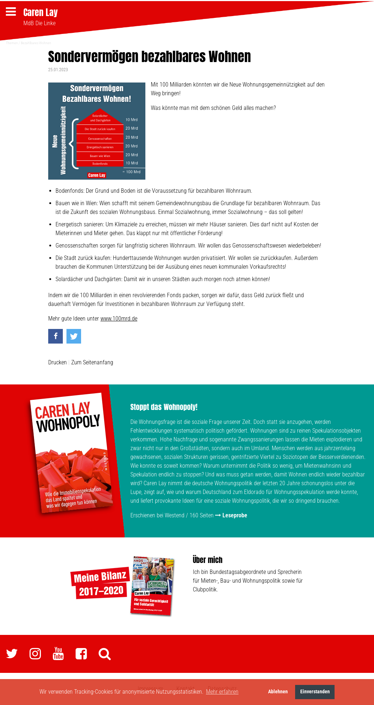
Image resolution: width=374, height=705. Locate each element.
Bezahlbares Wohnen (36, 43)
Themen (12, 43)
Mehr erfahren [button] (222, 691)
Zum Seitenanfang (92, 362)
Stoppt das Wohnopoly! (164, 407)
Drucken (57, 362)
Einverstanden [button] (315, 692)
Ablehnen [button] (278, 692)
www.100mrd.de (118, 318)
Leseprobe (234, 515)
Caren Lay (40, 12)
